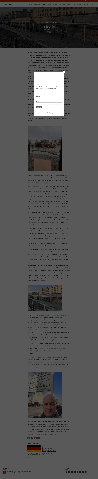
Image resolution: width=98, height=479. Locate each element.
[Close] (64, 72)
